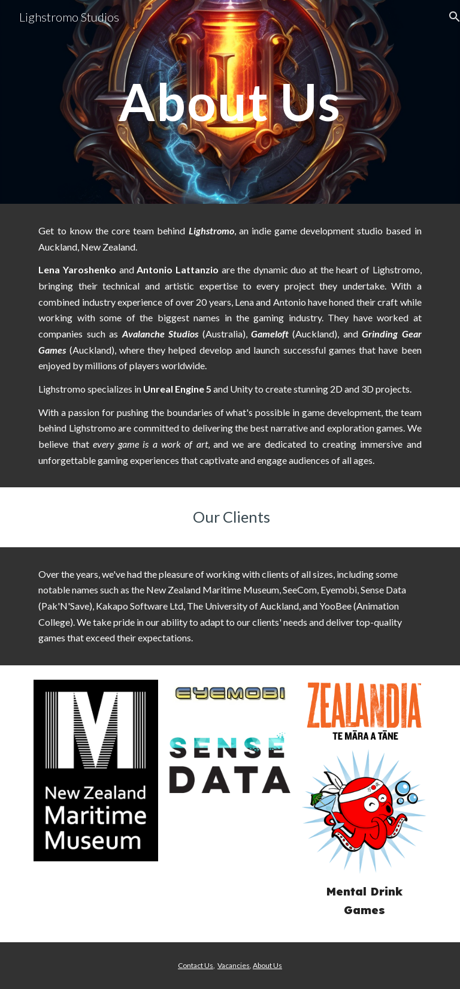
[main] (230, 101)
